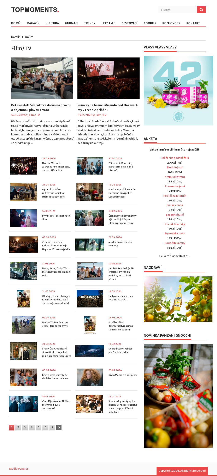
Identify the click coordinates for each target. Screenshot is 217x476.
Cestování (129, 23)
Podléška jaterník (174, 196)
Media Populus (19, 468)
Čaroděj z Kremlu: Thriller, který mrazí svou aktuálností (56, 405)
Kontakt (193, 23)
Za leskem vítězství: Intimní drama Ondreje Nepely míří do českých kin (56, 246)
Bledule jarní (174, 167)
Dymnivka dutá (175, 233)
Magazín (33, 23)
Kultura (52, 23)
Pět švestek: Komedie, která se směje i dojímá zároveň (120, 167)
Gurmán (71, 23)
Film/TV (34, 115)
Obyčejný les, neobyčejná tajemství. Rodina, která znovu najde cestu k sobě (56, 300)
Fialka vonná (175, 205)
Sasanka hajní (175, 214)
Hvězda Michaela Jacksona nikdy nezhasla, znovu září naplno (56, 167)
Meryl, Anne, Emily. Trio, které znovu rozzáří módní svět (56, 272)
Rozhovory (171, 23)
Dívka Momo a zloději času (122, 375)
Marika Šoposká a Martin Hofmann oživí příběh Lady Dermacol (122, 193)
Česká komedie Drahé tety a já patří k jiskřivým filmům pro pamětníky (122, 219)
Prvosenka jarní (175, 186)
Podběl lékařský (175, 243)
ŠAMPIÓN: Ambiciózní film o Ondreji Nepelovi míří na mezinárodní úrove (56, 352)
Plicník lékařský (175, 224)
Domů (15, 23)
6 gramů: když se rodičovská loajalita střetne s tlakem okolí (53, 193)
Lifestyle (108, 23)
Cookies (150, 23)
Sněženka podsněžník (175, 158)
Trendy (89, 23)
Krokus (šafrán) (175, 177)
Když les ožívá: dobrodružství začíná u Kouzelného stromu (121, 326)
